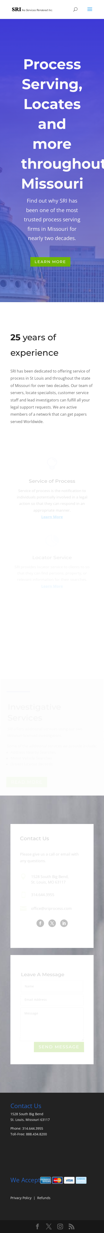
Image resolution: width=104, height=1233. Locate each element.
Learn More (50, 261)
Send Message (59, 1047)
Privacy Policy (21, 1198)
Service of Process (52, 483)
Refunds (43, 1198)
